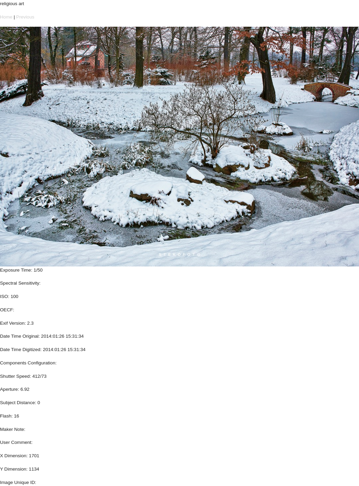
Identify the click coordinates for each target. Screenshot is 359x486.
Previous (25, 17)
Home (6, 17)
